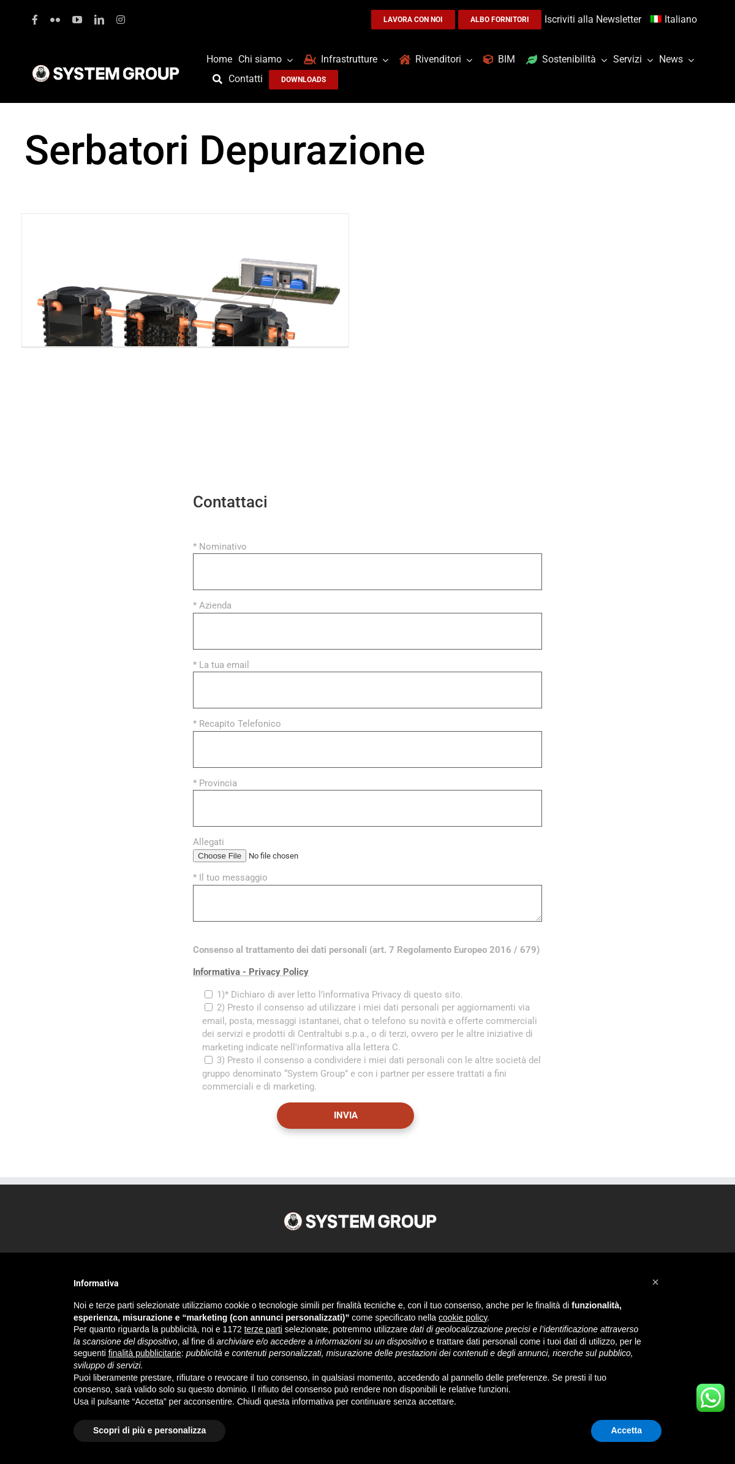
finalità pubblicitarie (144, 1353)
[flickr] (55, 20)
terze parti (263, 1329)
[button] (655, 1282)
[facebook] (35, 20)
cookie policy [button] (463, 1317)
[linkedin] (99, 20)
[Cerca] (220, 79)
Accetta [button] (626, 1430)
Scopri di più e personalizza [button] (149, 1430)
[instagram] (120, 20)
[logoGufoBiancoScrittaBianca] (105, 68)
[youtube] (77, 20)
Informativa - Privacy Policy (251, 971)
